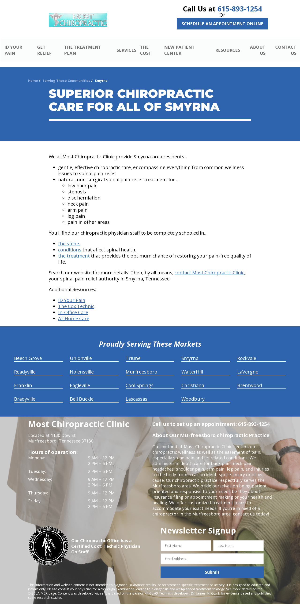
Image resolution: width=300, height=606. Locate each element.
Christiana (192, 380)
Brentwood (249, 380)
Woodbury (193, 393)
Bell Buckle (82, 393)
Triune (133, 353)
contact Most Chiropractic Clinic (209, 267)
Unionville (81, 353)
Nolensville (82, 366)
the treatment (74, 250)
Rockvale (246, 353)
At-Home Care (73, 313)
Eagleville (80, 380)
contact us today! (250, 508)
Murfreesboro (141, 366)
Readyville (25, 366)
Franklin (23, 380)
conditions (69, 244)
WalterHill (192, 366)
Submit (212, 567)
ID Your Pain (71, 295)
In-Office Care (73, 307)
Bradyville (24, 393)
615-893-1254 (240, 9)
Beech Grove (28, 353)
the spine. (69, 238)
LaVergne (247, 366)
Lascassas (136, 393)
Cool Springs (140, 380)
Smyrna (190, 353)
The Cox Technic (76, 301)
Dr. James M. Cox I (205, 587)
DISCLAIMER (38, 587)
